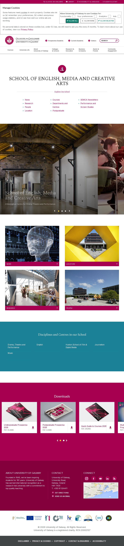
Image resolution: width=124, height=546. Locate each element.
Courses (56, 100)
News (27, 100)
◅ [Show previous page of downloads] (57, 440)
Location (28, 110)
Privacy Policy (27, 29)
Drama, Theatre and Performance (16, 345)
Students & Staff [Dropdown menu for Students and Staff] (110, 2)
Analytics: (103, 16)
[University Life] (25, 50)
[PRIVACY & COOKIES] (43, 541)
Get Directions (62, 493)
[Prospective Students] (54, 41)
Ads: (115, 16)
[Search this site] (116, 40)
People (28, 107)
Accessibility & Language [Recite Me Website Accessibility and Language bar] (88, 2)
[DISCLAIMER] (25, 541)
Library (71, 2)
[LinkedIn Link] (107, 478)
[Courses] (12, 50)
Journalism (99, 344)
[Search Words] (109, 41)
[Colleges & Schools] (57, 50)
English (40, 344)
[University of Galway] (22, 40)
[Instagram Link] (86, 478)
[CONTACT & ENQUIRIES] (80, 541)
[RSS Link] (114, 478)
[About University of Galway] (41, 50)
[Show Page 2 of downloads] (63, 440)
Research (29, 103)
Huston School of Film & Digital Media (76, 345)
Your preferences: (85, 16)
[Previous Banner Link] (54, 211)
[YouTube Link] (100, 478)
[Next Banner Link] (69, 211)
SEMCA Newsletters (89, 100)
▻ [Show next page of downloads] (67, 440)
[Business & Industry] (84, 50)
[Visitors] (92, 41)
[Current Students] (75, 41)
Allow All (73, 21)
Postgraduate (58, 110)
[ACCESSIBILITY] (99, 541)
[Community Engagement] (112, 50)
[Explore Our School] (62, 91)
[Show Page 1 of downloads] (60, 440)
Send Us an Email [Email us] (62, 496)
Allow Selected (107, 21)
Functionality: (65, 16)
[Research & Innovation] (70, 50)
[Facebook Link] (93, 478)
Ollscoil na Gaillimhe (54, 2)
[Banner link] (58, 211)
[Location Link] (100, 497)
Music (10, 353)
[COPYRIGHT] (61, 541)
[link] (27, 518)
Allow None (89, 21)
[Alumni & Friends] (98, 50)
